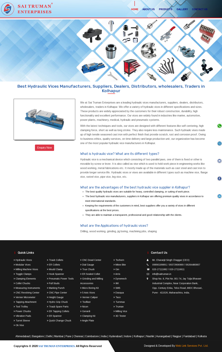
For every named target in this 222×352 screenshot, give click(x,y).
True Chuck (87, 269)
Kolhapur (139, 336)
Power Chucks (22, 311)
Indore (127, 336)
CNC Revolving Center (26, 292)
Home (134, 9)
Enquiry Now (44, 147)
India (104, 336)
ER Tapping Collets (58, 311)
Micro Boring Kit (89, 288)
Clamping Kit (87, 316)
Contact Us (200, 9)
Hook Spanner (55, 274)
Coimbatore (92, 336)
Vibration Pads (22, 316)
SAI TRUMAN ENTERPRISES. (56, 346)
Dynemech (120, 278)
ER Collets (53, 264)
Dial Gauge (87, 264)
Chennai (78, 336)
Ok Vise (19, 325)
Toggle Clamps (22, 274)
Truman (118, 306)
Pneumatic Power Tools (60, 278)
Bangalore (38, 336)
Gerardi (85, 311)
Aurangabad (163, 336)
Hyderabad (115, 336)
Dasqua (118, 292)
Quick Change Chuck (59, 320)
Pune (68, 336)
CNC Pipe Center (57, 292)
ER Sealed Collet (90, 274)
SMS (116, 288)
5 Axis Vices (87, 292)
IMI (116, 283)
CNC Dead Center (90, 260)
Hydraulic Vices (23, 260)
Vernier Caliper (89, 297)
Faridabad (189, 336)
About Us (148, 9)
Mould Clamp (55, 269)
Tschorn (118, 260)
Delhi (49, 336)
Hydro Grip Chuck (57, 302)
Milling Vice (120, 311)
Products (165, 9)
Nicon (84, 306)
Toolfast (85, 302)
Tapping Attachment (25, 302)
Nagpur (177, 336)
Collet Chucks (22, 283)
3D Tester (119, 316)
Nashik (150, 336)
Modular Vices (22, 264)
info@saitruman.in (161, 274)
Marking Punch (56, 288)
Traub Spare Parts (58, 306)
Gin (116, 269)
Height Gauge (55, 297)
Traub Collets (55, 260)
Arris (116, 274)
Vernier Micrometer (24, 297)
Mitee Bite (119, 264)
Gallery (182, 9)
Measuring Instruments (27, 288)
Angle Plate (87, 320)
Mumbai (58, 336)
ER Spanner (54, 316)
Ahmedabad (22, 336)
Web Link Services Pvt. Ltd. (192, 345)
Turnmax (119, 302)
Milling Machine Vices (26, 269)
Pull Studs (53, 283)
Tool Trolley (21, 306)
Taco (117, 297)
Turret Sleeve (22, 320)
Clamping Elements (25, 278)
